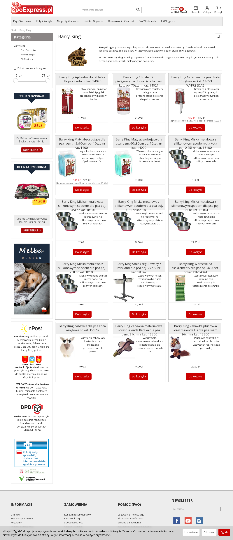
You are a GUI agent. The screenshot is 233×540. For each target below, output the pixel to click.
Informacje (21, 500)
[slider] (15, 80)
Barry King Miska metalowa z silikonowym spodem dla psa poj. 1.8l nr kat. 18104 (195, 204)
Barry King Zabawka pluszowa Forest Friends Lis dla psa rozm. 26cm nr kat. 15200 (195, 328)
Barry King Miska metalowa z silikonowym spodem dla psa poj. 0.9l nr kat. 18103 (139, 204)
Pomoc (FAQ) (129, 500)
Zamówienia (75, 500)
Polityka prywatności (22, 519)
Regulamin (16, 516)
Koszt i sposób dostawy (77, 507)
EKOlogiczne (168, 21)
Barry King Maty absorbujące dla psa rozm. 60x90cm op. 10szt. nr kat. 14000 (138, 140)
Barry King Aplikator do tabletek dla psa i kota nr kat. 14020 (82, 78)
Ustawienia (191, 532)
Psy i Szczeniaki (22, 21)
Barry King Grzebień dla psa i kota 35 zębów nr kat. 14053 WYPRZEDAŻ (195, 78)
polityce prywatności (98, 535)
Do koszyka (82, 127)
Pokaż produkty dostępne (30, 68)
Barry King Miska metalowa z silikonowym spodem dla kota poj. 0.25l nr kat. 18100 (195, 142)
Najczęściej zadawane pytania (135, 519)
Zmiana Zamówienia (129, 516)
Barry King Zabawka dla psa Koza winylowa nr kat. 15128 (82, 326)
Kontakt (15, 523)
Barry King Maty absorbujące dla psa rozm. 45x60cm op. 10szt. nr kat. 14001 (82, 140)
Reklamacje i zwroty (22, 511)
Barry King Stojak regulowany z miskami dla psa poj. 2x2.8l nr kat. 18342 (139, 264)
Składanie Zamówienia (130, 511)
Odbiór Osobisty (73, 519)
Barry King (19, 45)
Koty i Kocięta (44, 21)
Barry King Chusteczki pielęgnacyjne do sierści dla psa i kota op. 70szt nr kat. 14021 (138, 79)
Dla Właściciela (148, 21)
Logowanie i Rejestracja (131, 507)
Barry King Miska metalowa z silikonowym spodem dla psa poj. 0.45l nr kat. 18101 (82, 204)
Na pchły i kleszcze (68, 21)
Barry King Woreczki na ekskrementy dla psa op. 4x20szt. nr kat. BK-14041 (195, 264)
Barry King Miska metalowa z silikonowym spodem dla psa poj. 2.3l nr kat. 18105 (82, 266)
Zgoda (224, 532)
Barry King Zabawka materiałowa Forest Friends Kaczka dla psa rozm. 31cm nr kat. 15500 (139, 328)
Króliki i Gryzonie (94, 21)
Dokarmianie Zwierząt (121, 21)
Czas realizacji (72, 511)
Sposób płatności (73, 516)
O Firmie (15, 507)
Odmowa (209, 532)
